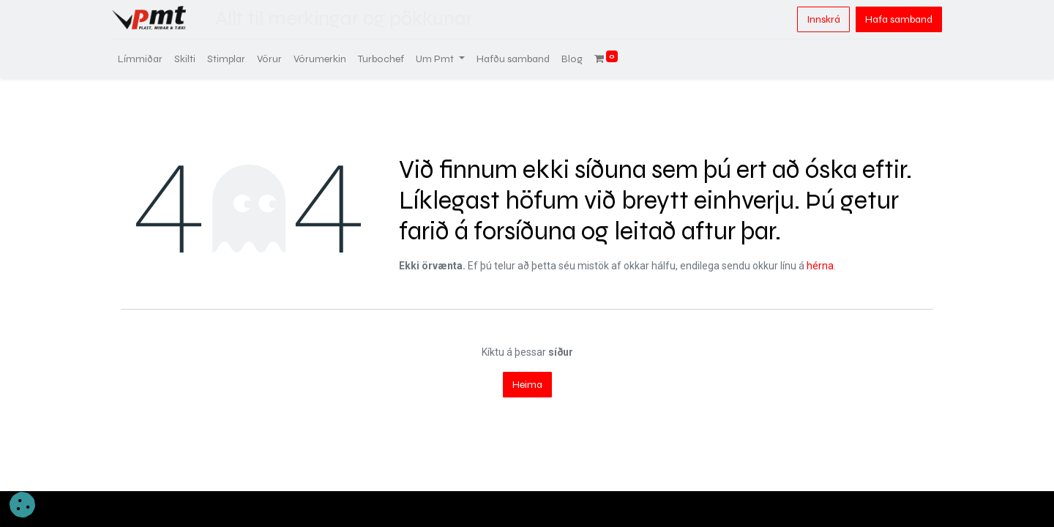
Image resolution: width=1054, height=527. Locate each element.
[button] (22, 504)
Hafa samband (890, 19)
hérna (820, 266)
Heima (527, 384)
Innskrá (814, 19)
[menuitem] (149, 58)
